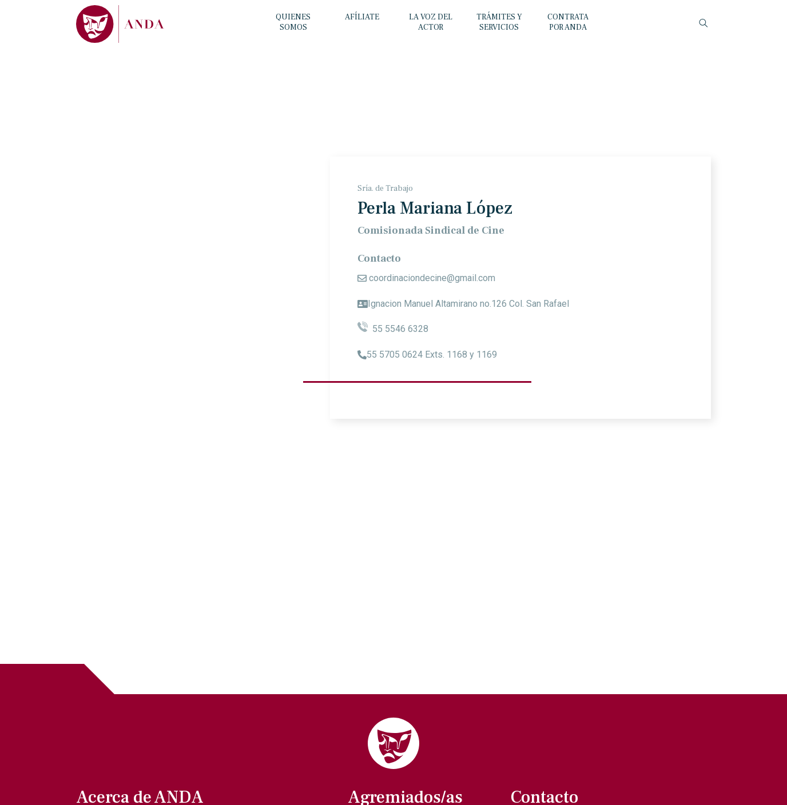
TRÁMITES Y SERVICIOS (499, 22)
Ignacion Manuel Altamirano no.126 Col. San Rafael (468, 303)
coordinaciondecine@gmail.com (432, 278)
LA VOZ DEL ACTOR (430, 22)
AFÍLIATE (362, 17)
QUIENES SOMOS (293, 22)
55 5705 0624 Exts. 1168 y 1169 (432, 354)
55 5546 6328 (392, 328)
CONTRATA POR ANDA (568, 22)
